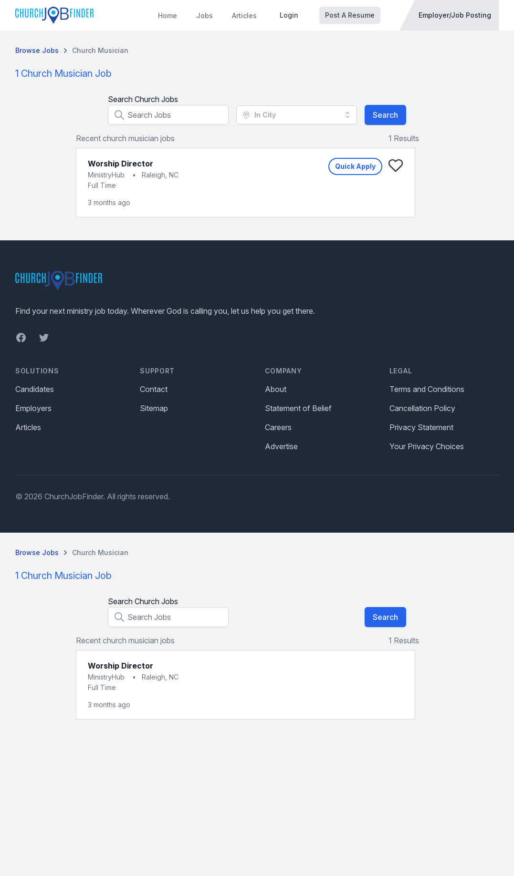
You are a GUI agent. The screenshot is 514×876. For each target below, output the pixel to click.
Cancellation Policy (422, 408)
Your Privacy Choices (426, 446)
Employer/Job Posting (455, 15)
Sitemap (154, 408)
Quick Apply (355, 166)
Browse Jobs (37, 50)
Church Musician (100, 50)
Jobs (204, 15)
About (275, 389)
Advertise (281, 446)
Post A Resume (350, 15)
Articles (244, 15)
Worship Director (120, 163)
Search (385, 115)
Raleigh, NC (160, 175)
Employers (33, 408)
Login (289, 15)
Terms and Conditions (426, 389)
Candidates (34, 389)
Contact (154, 389)
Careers (278, 427)
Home (167, 15)
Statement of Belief (298, 408)
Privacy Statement (421, 427)
